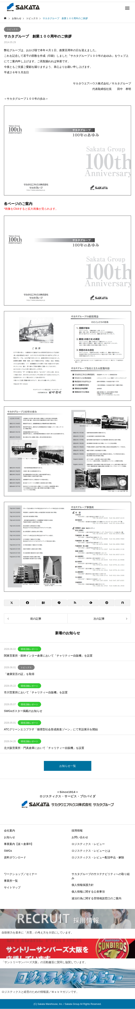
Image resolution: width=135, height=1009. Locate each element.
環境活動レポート (29, 649)
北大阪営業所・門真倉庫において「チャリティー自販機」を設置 (44, 747)
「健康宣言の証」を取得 (19, 674)
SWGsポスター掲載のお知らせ (23, 711)
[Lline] (59, 603)
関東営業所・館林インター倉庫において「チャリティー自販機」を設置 (48, 655)
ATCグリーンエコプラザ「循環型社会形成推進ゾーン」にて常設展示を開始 (51, 729)
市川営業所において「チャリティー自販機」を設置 (36, 692)
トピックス (12, 29)
